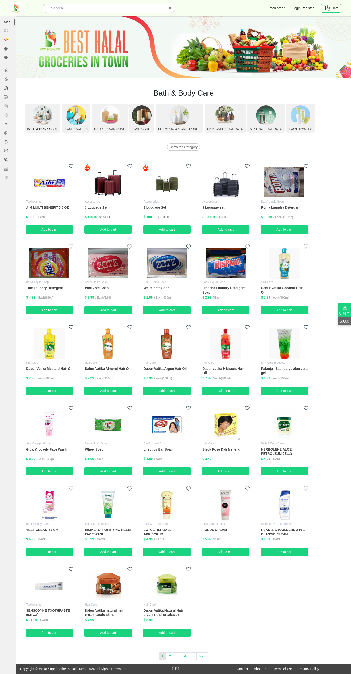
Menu (8, 22)
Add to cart (50, 229)
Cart (331, 8)
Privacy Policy (309, 669)
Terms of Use (282, 669)
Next (202, 656)
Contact (242, 669)
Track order (276, 8)
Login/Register (303, 8)
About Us (261, 669)
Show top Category (184, 147)
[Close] (170, 8)
